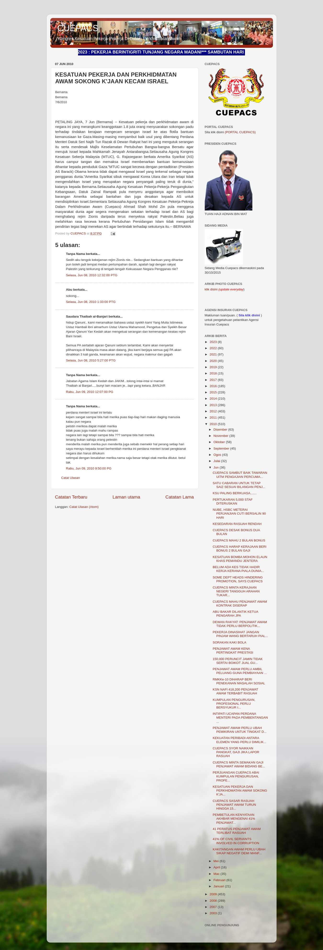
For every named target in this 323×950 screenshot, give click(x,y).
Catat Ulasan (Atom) (84, 507)
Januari (219, 886)
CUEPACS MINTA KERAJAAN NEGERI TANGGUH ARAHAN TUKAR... (236, 591)
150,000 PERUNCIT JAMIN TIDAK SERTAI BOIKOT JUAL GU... (238, 661)
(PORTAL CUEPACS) (240, 132)
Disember (221, 429)
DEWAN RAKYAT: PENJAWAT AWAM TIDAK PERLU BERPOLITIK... (240, 624)
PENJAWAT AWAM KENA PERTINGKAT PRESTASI (233, 650)
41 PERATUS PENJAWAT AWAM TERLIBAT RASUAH (237, 831)
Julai (217, 461)
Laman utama (126, 496)
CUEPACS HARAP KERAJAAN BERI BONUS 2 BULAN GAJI (239, 548)
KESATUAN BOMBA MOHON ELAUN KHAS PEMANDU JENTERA (240, 559)
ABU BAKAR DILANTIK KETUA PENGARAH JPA (235, 613)
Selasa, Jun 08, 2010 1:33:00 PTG (91, 302)
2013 (214, 405)
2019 (214, 367)
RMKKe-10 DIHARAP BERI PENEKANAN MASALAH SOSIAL (239, 681)
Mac (217, 874)
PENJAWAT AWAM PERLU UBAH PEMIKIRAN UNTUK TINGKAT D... (239, 730)
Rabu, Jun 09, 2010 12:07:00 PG (89, 392)
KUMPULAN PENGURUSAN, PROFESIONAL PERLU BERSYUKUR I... (234, 703)
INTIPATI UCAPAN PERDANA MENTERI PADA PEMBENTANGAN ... (240, 717)
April (217, 867)
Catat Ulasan (70, 478)
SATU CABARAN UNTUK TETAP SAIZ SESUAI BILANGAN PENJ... (239, 485)
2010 (214, 424)
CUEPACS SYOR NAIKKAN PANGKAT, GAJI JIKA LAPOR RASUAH (236, 752)
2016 (214, 386)
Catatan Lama (179, 496)
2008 (214, 900)
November (221, 436)
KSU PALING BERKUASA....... (235, 493)
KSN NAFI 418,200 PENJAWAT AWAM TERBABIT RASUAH (235, 691)
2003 (214, 913)
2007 (214, 907)
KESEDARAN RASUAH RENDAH (237, 524)
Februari (220, 880)
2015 (214, 392)
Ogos (218, 455)
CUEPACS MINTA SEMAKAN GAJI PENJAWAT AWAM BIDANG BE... (239, 764)
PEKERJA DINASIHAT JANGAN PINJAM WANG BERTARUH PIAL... (240, 634)
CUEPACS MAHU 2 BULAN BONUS (239, 540)
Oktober (220, 442)
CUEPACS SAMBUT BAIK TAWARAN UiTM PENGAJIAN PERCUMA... (240, 474)
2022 (214, 348)
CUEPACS (77, 28)
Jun (217, 467)
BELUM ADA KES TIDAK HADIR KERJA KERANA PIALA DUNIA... (238, 569)
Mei (217, 861)
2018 (214, 373)
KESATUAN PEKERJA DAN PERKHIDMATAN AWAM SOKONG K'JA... (240, 790)
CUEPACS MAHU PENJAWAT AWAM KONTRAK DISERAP (240, 603)
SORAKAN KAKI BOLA (229, 642)
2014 (214, 398)
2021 (214, 354)
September (222, 448)
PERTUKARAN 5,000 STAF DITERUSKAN (233, 501)
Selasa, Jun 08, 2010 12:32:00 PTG (92, 275)
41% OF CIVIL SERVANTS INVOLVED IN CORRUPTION (236, 841)
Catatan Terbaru (71, 496)
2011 (214, 417)
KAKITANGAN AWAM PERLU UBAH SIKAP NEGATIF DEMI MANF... (239, 851)
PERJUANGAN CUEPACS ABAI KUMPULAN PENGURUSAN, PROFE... (236, 776)
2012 (214, 411)
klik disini (212, 289)
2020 (214, 361)
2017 (214, 380)
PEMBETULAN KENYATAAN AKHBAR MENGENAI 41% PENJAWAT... (234, 818)
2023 (214, 342)
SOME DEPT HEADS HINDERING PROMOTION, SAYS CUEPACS (238, 579)
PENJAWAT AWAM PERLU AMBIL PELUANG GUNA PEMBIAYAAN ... (240, 671)
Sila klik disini (249, 315)
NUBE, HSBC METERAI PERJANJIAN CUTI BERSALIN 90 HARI (239, 513)
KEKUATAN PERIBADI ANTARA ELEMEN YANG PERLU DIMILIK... (239, 740)
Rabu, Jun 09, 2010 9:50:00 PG (89, 468)
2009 (214, 894)
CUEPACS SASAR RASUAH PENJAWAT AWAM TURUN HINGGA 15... (234, 804)
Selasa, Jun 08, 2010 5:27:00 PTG (91, 360)
